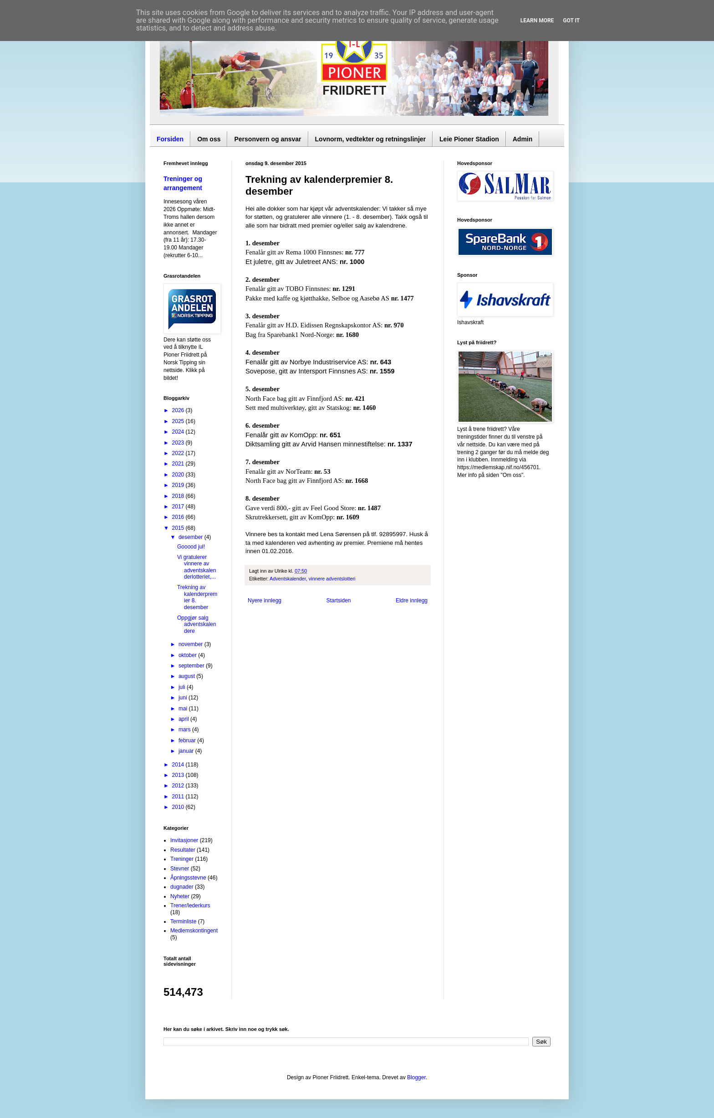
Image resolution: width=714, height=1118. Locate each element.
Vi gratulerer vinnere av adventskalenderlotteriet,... (196, 567)
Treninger (182, 859)
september (192, 666)
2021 (179, 464)
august (187, 676)
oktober (188, 655)
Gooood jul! (191, 546)
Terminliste (183, 921)
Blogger (416, 1077)
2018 (179, 496)
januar (186, 751)
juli (182, 687)
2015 (179, 528)
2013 (179, 775)
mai (183, 708)
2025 (179, 421)
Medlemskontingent (194, 930)
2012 (179, 785)
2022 (179, 453)
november (191, 644)
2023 (179, 443)
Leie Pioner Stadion (469, 139)
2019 (179, 485)
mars (185, 729)
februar (187, 740)
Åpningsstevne (188, 878)
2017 (179, 506)
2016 (179, 517)
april (184, 719)
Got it (571, 20)
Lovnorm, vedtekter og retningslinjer (370, 139)
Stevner (179, 868)
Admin (523, 139)
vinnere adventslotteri (332, 578)
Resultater (182, 850)
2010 (179, 807)
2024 (179, 432)
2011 (179, 796)
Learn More (537, 20)
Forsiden (170, 139)
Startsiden (338, 600)
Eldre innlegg (412, 600)
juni (183, 697)
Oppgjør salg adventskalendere (196, 624)
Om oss (208, 139)
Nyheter (179, 896)
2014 (179, 764)
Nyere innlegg (264, 600)
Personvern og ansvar (267, 139)
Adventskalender (288, 578)
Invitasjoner (184, 840)
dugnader (182, 887)
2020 (179, 474)
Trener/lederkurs (190, 905)
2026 (179, 410)
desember (191, 537)
